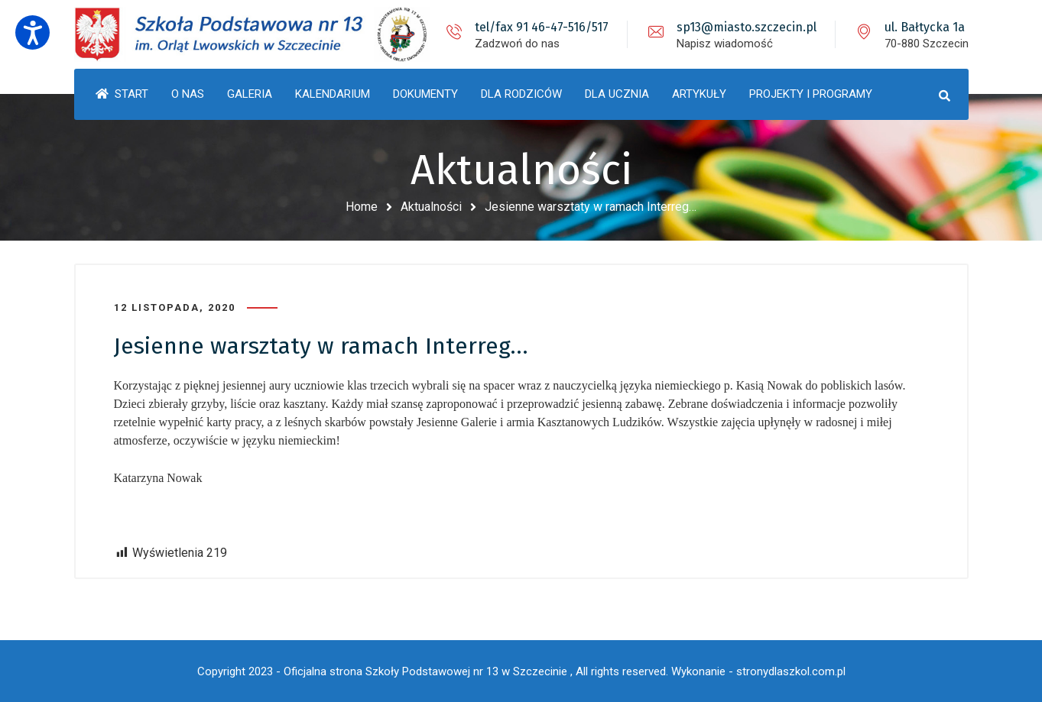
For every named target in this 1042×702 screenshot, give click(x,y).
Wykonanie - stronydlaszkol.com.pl (758, 671)
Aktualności (431, 206)
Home (362, 206)
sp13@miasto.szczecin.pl (746, 27)
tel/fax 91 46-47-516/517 (542, 27)
